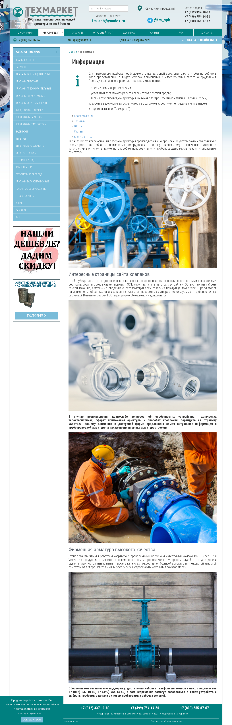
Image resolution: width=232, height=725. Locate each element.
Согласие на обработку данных (166, 721)
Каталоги (77, 32)
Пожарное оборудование (31, 188)
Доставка (129, 32)
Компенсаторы (25, 167)
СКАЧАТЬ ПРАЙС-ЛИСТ (202, 40)
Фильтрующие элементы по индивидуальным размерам (35, 284)
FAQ (181, 32)
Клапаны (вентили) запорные (33, 74)
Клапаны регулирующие (30, 95)
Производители (25, 195)
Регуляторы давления (29, 117)
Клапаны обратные (27, 81)
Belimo (19, 202)
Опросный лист (103, 32)
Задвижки (22, 131)
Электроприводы (26, 153)
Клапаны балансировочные (32, 181)
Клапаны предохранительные (33, 88)
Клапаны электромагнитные (33, 102)
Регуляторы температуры (31, 124)
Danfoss (21, 210)
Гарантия (154, 32)
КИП (18, 217)
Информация (51, 32)
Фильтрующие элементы (30, 145)
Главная (73, 51)
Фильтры (21, 138)
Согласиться (32, 719)
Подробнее (36, 315)
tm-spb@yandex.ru (108, 20)
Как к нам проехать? (160, 8)
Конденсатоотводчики (29, 110)
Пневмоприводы (25, 160)
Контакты (206, 32)
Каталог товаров (28, 52)
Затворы (21, 67)
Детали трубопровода (29, 174)
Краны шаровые (25, 60)
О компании (25, 32)
